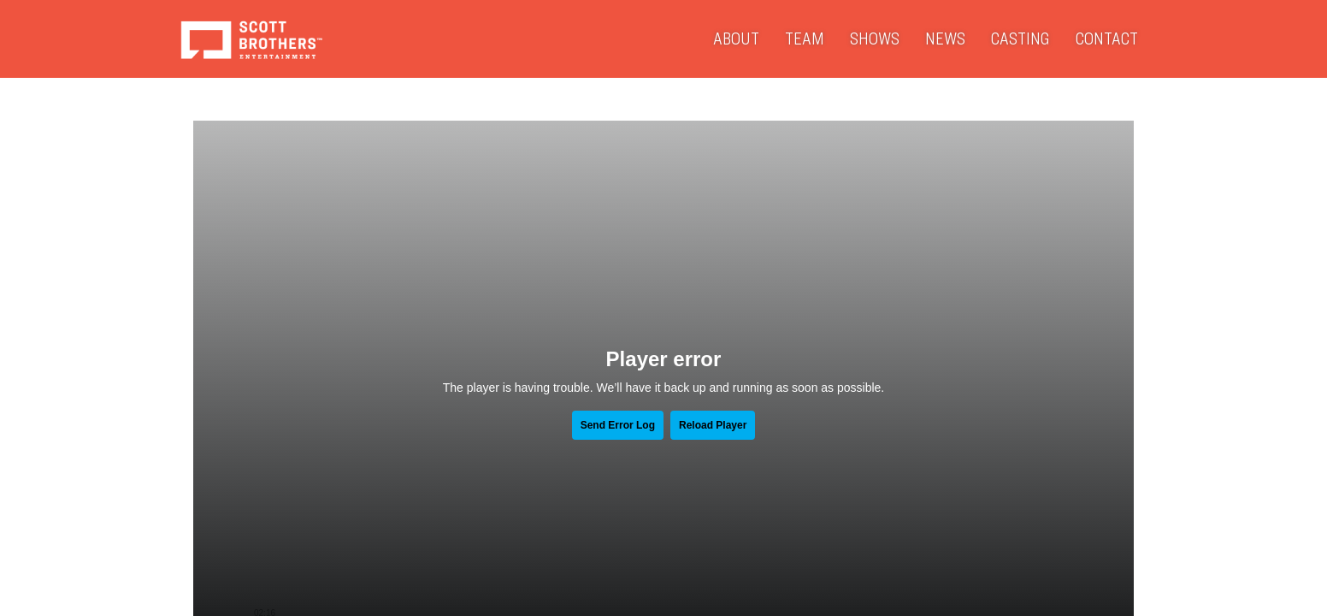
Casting (1020, 38)
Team (804, 38)
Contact (1107, 38)
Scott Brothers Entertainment (251, 39)
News (945, 38)
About (736, 38)
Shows (874, 38)
